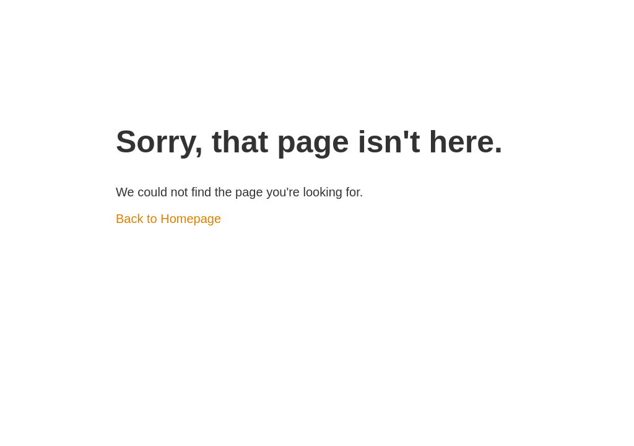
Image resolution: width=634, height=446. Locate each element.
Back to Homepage (168, 218)
